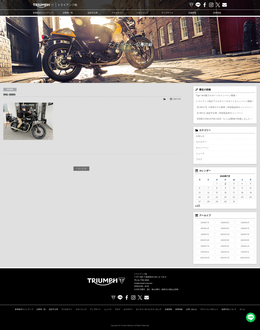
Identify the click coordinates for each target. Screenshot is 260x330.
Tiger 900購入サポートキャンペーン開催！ (216, 95)
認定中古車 (93, 12)
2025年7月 (205, 246)
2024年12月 (205, 258)
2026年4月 (205, 228)
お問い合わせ (191, 309)
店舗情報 (192, 12)
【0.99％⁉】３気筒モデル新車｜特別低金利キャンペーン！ (224, 107)
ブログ (199, 159)
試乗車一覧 (68, 12)
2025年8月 (245, 240)
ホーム (242, 309)
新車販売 (43, 12)
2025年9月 (225, 240)
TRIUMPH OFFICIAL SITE (191, 4)
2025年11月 (245, 234)
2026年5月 (245, 222)
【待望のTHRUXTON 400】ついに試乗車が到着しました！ (224, 118)
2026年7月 (205, 222)
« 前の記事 (81, 168)
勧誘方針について (229, 309)
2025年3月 (205, 252)
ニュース (200, 153)
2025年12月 (225, 234)
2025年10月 (205, 240)
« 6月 (197, 205)
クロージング (142, 12)
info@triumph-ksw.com (143, 283)
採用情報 (217, 12)
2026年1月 (205, 234)
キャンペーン (202, 147)
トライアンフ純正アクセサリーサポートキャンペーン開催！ (225, 101)
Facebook (204, 4)
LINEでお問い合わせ (251, 318)
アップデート (167, 12)
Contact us (224, 4)
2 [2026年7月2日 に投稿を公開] (225, 183)
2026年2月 (245, 228)
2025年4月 (245, 246)
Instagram (211, 4)
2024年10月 (245, 258)
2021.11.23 (177, 99)
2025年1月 (245, 252)
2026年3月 (225, 228)
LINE (197, 4)
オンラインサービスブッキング (149, 309)
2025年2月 (225, 252)
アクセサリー (118, 12)
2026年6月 (225, 222)
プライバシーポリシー (209, 309)
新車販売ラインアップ (24, 309)
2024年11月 (225, 258)
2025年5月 (225, 246)
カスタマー (201, 141)
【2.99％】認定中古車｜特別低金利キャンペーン (219, 113)
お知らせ (200, 136)
